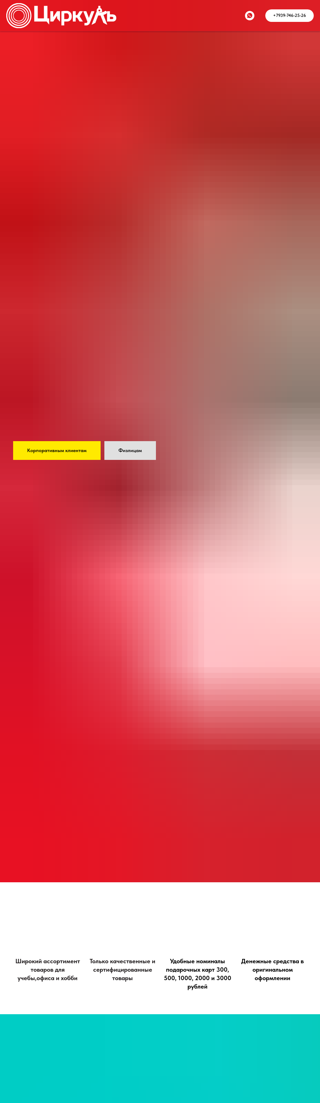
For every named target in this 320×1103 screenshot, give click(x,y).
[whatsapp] (249, 15)
